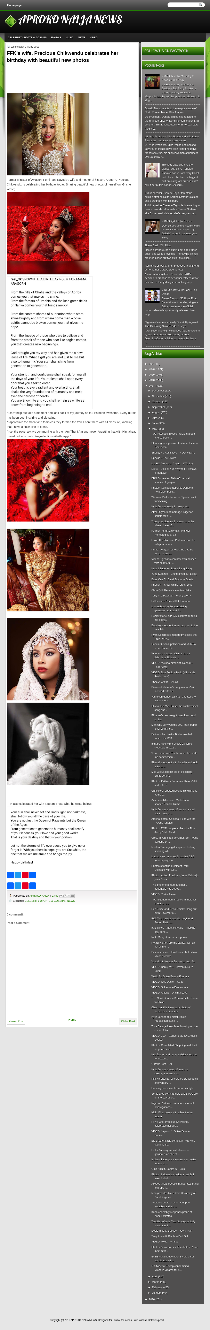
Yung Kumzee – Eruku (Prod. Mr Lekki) (174, 573)
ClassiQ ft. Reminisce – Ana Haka (171, 590)
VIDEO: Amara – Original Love (169, 992)
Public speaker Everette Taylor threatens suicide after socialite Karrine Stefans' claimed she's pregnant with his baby (172, 197)
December (158, 390)
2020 (152, 369)
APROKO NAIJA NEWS (70, 19)
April (154, 1276)
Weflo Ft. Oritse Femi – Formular (170, 976)
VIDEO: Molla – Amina (164, 1241)
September (158, 407)
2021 (152, 363)
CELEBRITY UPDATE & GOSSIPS (27, 37)
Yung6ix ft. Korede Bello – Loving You (173, 961)
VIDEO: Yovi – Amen (163, 894)
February (157, 1287)
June (155, 423)
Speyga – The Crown (163, 457)
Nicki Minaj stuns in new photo (169, 937)
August (156, 412)
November (158, 396)
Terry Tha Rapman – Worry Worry (171, 595)
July (154, 417)
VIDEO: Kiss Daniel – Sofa (167, 981)
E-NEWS (56, 37)
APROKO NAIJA (40, 895)
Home (72, 1019)
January (156, 1292)
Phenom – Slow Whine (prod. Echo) (172, 584)
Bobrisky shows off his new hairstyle (172, 1088)
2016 (152, 1299)
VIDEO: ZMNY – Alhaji (164, 681)
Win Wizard (140, 1320)
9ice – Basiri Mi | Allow (158, 245)
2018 (152, 380)
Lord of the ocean (122, 1320)
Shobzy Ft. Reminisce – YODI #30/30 (173, 452)
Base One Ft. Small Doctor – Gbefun (172, 579)
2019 (152, 374)
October (156, 401)
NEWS (81, 37)
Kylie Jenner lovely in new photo (170, 506)
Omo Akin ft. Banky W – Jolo (168, 1168)
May (154, 428)
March (155, 1281)
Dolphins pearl (156, 1320)
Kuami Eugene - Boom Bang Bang (171, 568)
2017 (152, 385)
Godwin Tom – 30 (161, 1063)
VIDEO (93, 37)
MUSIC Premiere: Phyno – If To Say (172, 463)
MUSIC (69, 37)
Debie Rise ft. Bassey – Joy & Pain (171, 1230)
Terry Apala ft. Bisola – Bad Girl (169, 1236)
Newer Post (16, 1021)
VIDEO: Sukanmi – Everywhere (169, 987)
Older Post (128, 1021)
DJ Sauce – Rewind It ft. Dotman (170, 601)
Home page (14, 5)
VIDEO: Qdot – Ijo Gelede (177, 221)
